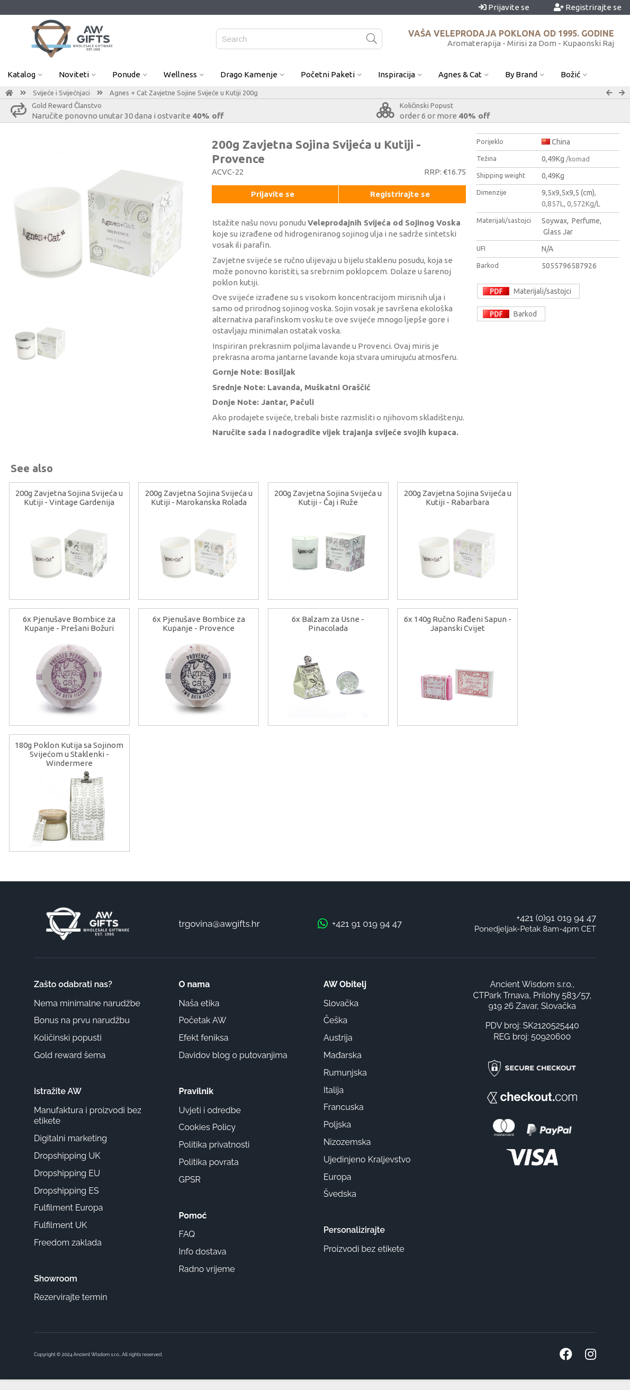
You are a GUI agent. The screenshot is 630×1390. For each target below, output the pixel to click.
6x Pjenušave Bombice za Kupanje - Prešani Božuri (69, 624)
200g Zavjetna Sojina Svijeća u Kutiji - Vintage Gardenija (69, 498)
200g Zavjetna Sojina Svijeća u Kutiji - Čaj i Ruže (328, 498)
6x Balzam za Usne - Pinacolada (328, 624)
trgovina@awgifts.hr (219, 923)
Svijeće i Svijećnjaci (61, 92)
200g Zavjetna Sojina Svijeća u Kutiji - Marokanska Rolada (199, 498)
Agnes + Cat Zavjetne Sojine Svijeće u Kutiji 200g (184, 92)
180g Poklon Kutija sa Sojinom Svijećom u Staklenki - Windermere (69, 754)
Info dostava (203, 1252)
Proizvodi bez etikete (363, 1249)
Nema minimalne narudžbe (87, 1003)
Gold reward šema (69, 1055)
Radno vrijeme (207, 1269)
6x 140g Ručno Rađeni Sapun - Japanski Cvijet (457, 624)
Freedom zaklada (68, 1243)
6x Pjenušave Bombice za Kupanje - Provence (198, 624)
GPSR (190, 1180)
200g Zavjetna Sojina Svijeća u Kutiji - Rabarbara (457, 498)
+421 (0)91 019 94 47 (556, 918)
